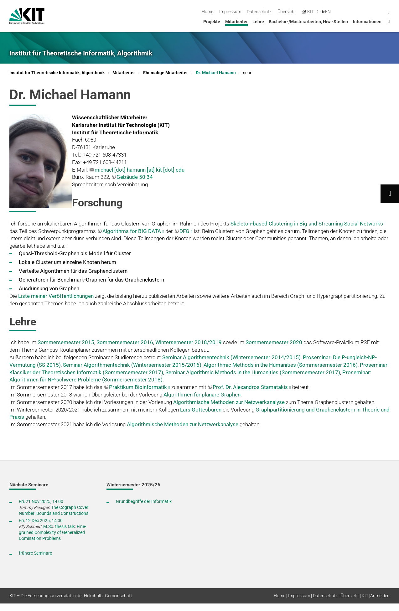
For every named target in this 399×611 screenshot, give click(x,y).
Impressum (282, 11)
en (379, 11)
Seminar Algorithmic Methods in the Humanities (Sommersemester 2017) (252, 372)
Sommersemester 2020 (274, 342)
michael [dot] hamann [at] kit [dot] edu (139, 170)
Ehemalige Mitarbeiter (165, 72)
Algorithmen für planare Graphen (202, 394)
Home (259, 11)
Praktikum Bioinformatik (138, 387)
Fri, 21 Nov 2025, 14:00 (41, 501)
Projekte (211, 21)
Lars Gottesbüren (200, 409)
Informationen (367, 21)
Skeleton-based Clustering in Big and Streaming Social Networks (307, 223)
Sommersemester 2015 (66, 342)
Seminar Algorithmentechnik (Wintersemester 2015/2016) (132, 365)
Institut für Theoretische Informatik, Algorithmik (80, 53)
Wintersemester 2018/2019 (188, 342)
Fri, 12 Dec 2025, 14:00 (41, 520)
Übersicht (338, 11)
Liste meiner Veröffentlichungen (56, 296)
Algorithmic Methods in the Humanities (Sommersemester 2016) (281, 365)
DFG (184, 231)
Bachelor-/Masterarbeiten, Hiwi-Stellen (308, 21)
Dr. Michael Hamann (223, 72)
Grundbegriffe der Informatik (144, 501)
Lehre (258, 21)
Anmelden (380, 595)
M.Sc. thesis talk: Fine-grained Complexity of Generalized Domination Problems (52, 532)
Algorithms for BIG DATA (131, 231)
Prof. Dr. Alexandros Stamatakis (250, 387)
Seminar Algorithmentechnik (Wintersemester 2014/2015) (231, 357)
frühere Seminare (35, 553)
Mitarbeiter (236, 21)
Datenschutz (310, 11)
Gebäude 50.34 (135, 177)
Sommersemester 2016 (124, 342)
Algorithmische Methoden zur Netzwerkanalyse (229, 402)
